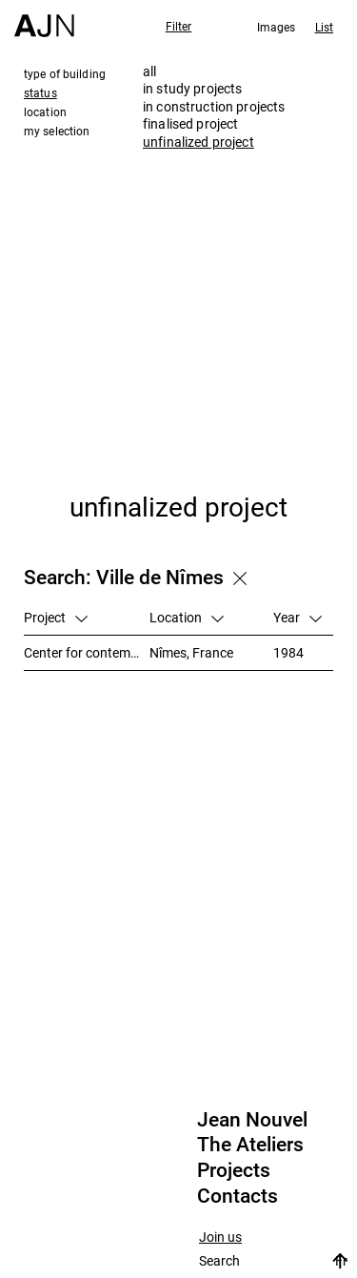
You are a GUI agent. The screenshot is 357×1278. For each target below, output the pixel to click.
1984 (288, 652)
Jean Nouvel (252, 1119)
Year (297, 617)
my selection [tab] (56, 130)
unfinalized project (198, 141)
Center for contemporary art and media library (86, 652)
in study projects (192, 88)
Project (56, 617)
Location (186, 617)
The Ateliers (250, 1144)
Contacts (237, 1196)
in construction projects (214, 106)
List (324, 26)
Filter (179, 25)
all (149, 71)
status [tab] (40, 92)
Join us (220, 1237)
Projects (233, 1170)
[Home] (44, 18)
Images (276, 26)
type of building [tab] (65, 73)
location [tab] (45, 111)
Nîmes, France (191, 652)
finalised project (190, 123)
